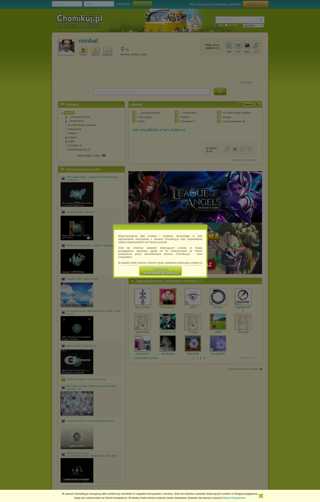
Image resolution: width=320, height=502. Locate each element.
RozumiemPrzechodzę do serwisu (161, 271)
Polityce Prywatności (233, 497)
